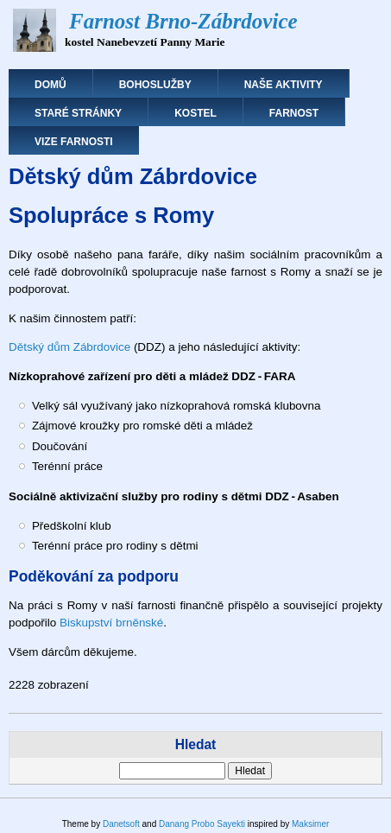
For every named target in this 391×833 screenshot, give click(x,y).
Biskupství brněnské (111, 622)
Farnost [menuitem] (293, 113)
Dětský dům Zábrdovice (69, 346)
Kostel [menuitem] (195, 113)
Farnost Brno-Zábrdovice (183, 21)
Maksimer (310, 824)
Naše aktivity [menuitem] (283, 85)
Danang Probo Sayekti (202, 824)
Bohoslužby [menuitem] (155, 85)
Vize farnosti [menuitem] (74, 142)
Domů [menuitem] (50, 85)
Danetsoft (121, 824)
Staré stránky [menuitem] (78, 113)
